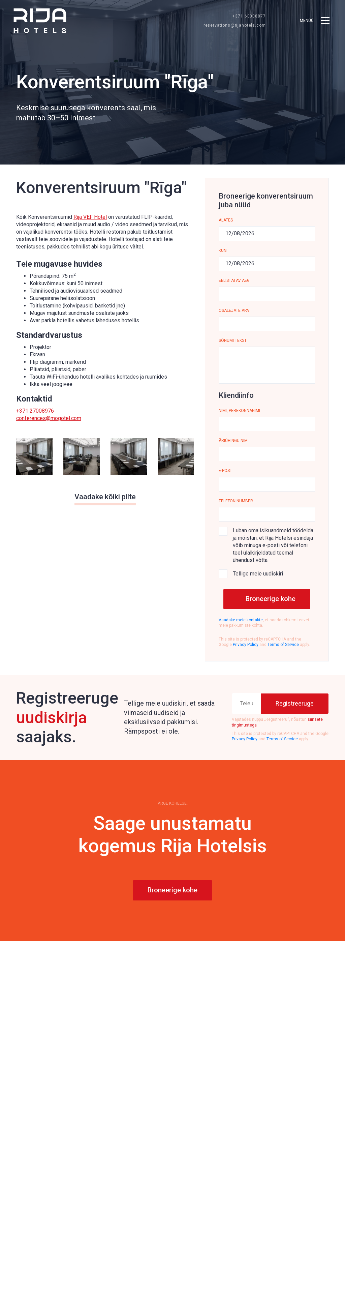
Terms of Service (283, 644)
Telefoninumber (236, 501)
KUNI (223, 250)
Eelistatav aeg (234, 280)
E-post (225, 470)
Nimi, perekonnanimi (239, 410)
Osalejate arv (234, 310)
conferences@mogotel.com (48, 418)
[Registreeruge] (294, 703)
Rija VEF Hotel (90, 217)
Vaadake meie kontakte (241, 620)
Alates (226, 220)
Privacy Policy (245, 644)
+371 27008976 (35, 411)
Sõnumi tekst (233, 340)
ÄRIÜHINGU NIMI (234, 440)
